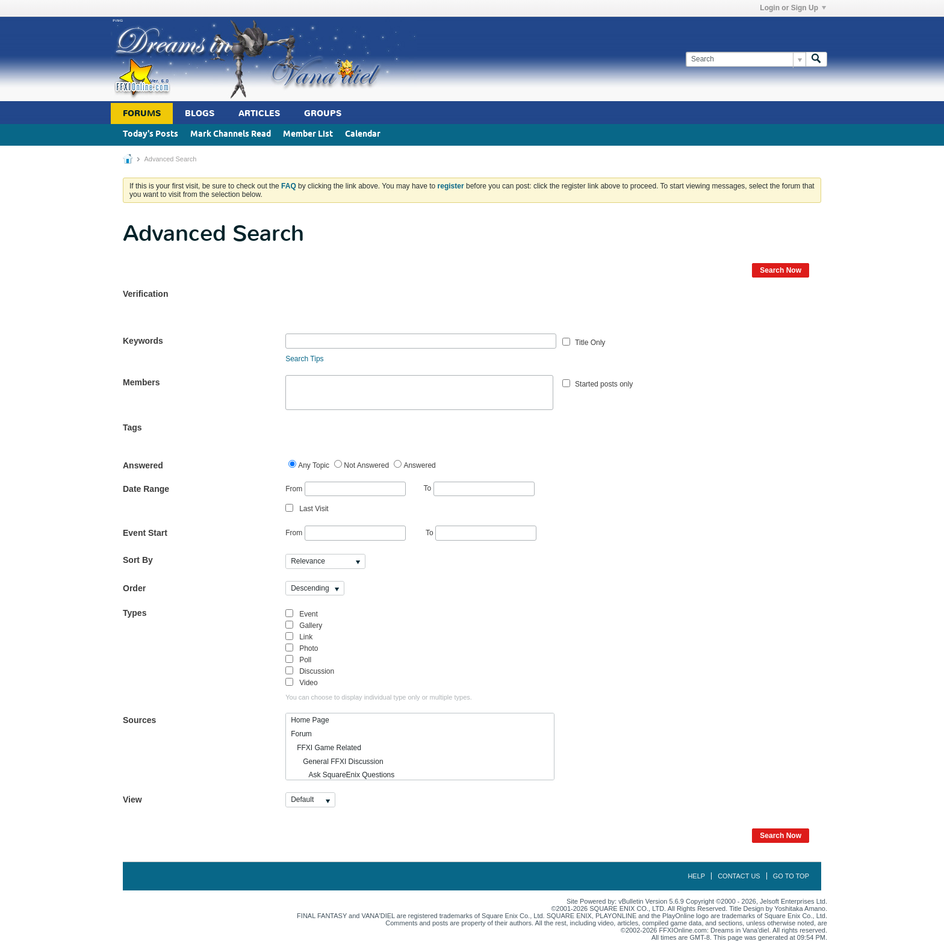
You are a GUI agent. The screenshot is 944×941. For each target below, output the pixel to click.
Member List (308, 134)
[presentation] (376, 310)
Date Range (146, 489)
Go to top (791, 876)
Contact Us (739, 876)
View (132, 799)
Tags (132, 427)
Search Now (780, 270)
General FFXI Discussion (337, 761)
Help (696, 876)
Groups (322, 113)
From (345, 489)
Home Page (310, 720)
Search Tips (304, 359)
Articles (259, 113)
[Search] (746, 59)
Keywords (143, 341)
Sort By (138, 560)
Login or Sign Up (793, 8)
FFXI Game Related (326, 748)
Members (141, 382)
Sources (139, 720)
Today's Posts (150, 134)
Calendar (362, 134)
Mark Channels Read (230, 134)
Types (134, 613)
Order (134, 588)
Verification (145, 294)
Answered (143, 465)
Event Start (145, 533)
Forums (142, 113)
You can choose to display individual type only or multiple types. (378, 697)
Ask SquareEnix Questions (342, 775)
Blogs (199, 113)
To (479, 488)
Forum (301, 734)
